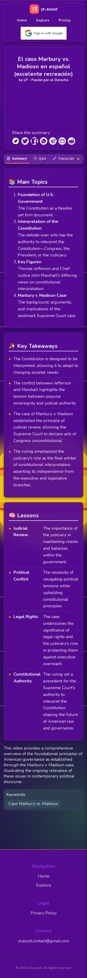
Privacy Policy (44, 913)
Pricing (64, 20)
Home (22, 20)
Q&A (39, 158)
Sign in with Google (43, 33)
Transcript (66, 158)
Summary (16, 158)
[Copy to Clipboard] (15, 141)
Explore (42, 20)
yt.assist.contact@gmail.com (43, 941)
